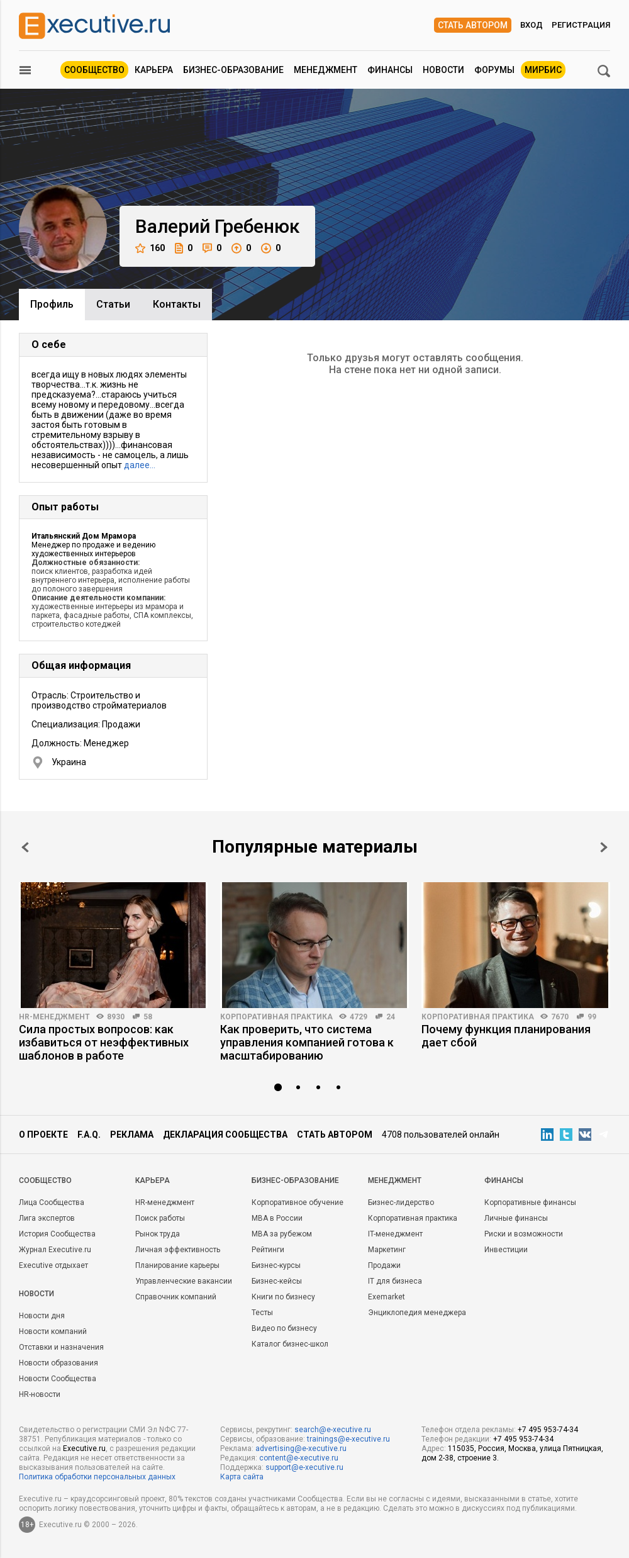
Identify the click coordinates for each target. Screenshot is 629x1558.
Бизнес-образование (233, 70)
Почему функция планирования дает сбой (506, 1036)
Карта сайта (242, 1476)
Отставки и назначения (61, 1347)
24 (390, 1016)
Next (604, 847)
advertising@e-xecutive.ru (301, 1448)
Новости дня (42, 1315)
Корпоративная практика (276, 1016)
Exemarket (386, 1296)
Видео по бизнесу (284, 1328)
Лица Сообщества (51, 1202)
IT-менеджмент (395, 1234)
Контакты (177, 304)
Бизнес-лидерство (401, 1202)
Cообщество (45, 1180)
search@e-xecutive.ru (332, 1429)
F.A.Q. (89, 1134)
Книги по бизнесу (283, 1296)
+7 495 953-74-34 (548, 1429)
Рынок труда (157, 1234)
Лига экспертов (47, 1218)
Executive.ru (84, 1448)
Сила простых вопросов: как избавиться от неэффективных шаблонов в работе (104, 1042)
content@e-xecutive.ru (298, 1458)
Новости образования (58, 1363)
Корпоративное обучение (297, 1202)
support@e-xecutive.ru (304, 1467)
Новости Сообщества (57, 1378)
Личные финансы (516, 1218)
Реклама (131, 1134)
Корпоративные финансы (530, 1202)
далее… (139, 465)
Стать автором (473, 25)
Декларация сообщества (225, 1134)
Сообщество (94, 70)
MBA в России (277, 1218)
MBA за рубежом (282, 1234)
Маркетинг (387, 1249)
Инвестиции (506, 1249)
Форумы (494, 70)
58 (147, 1016)
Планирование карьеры (177, 1265)
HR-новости (39, 1394)
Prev (25, 847)
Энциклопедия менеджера (417, 1312)
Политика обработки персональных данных (97, 1476)
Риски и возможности (523, 1234)
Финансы (390, 70)
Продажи (384, 1265)
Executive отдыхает (53, 1265)
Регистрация (581, 25)
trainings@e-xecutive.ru (348, 1439)
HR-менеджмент (54, 1016)
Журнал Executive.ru (55, 1249)
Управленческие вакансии (183, 1281)
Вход (531, 25)
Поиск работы (160, 1218)
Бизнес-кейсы (277, 1281)
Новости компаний (53, 1331)
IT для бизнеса (395, 1281)
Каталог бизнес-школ (290, 1344)
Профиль (52, 304)
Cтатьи (113, 304)
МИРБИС (543, 70)
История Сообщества (57, 1234)
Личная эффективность (177, 1249)
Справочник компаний (175, 1296)
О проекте (43, 1134)
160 (150, 248)
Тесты (262, 1312)
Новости (443, 70)
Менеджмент (325, 70)
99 (591, 1016)
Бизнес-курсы (276, 1265)
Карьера (154, 70)
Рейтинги (268, 1249)
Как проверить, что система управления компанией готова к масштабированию (307, 1042)
